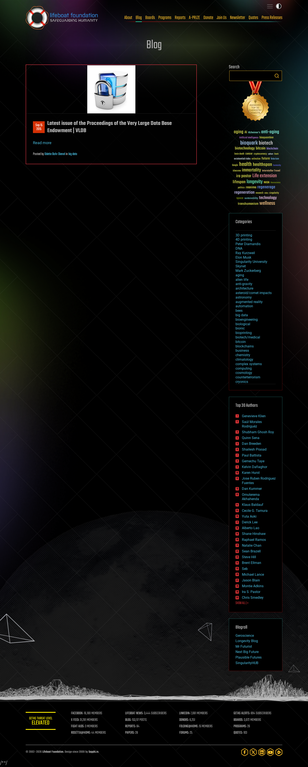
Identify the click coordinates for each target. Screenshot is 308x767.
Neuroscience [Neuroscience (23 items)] (275, 183)
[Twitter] (253, 752)
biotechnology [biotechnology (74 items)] (245, 148)
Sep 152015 (39, 127)
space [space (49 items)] (239, 198)
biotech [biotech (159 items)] (266, 143)
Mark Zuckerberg (248, 271)
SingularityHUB (246, 663)
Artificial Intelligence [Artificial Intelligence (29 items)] (248, 137)
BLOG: (128, 720)
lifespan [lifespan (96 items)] (239, 182)
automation (244, 306)
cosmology (243, 373)
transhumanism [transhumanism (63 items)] (248, 204)
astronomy (243, 297)
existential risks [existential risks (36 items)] (242, 159)
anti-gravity (243, 284)
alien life (241, 280)
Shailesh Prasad (254, 449)
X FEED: (75, 720)
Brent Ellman (251, 563)
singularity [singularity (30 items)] (274, 193)
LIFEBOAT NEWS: (134, 713)
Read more (42, 143)
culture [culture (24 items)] (270, 154)
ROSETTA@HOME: (81, 733)
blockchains (244, 346)
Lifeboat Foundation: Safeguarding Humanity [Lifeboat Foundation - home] (62, 17)
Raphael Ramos (254, 540)
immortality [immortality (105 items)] (251, 170)
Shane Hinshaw (254, 534)
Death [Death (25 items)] (276, 154)
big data (72, 154)
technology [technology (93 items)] (268, 198)
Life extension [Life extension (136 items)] (264, 176)
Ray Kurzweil (245, 253)
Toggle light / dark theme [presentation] (278, 6)
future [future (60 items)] (266, 159)
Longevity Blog (246, 641)
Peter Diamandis (248, 244)
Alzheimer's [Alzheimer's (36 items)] (254, 132)
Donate (208, 17)
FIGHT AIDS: (77, 726)
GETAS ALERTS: (242, 713)
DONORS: (184, 720)
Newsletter (237, 17)
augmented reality (249, 302)
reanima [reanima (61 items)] (251, 187)
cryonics (241, 382)
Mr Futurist (243, 646)
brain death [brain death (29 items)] (239, 154)
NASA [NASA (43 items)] (267, 182)
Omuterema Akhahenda (251, 497)
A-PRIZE (194, 17)
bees (239, 311)
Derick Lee (250, 522)
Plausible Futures (248, 657)
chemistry (242, 355)
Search (277, 76)
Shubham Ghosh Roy (258, 432)
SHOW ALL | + (242, 603)
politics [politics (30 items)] (241, 187)
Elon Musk (243, 257)
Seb (245, 569)
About (128, 17)
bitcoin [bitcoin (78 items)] (260, 148)
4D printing (243, 239)
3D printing (243, 235)
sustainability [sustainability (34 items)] (251, 198)
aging (239, 275)
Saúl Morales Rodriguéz (252, 424)
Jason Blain (251, 580)
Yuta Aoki (249, 516)
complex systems (248, 364)
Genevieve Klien (254, 416)
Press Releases (272, 17)
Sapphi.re (93, 751)
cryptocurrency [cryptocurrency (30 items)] (260, 154)
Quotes (253, 17)
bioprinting (243, 333)
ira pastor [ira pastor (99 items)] (243, 176)
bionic (240, 328)
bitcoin (240, 342)
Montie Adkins (253, 586)
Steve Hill (249, 557)
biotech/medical (247, 337)
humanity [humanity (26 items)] (277, 165)
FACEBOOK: (77, 713)
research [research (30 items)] (259, 193)
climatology (244, 359)
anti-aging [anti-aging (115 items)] (270, 132)
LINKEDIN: (184, 713)
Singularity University (251, 262)
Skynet (240, 266)
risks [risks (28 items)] (266, 193)
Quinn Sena (250, 438)
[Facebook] (244, 752)
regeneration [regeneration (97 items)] (244, 192)
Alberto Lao (250, 528)
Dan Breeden (251, 444)
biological (242, 324)
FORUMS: (184, 733)
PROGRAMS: (240, 726)
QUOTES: (238, 733)
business (242, 350)
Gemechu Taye (253, 461)
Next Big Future (247, 652)
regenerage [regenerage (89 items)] (266, 187)
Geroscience (244, 636)
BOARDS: (238, 720)
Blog (139, 17)
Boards (150, 17)
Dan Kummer (252, 489)
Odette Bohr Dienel (54, 154)
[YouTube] (270, 752)
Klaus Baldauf (252, 505)
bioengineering (246, 320)
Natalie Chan (251, 545)
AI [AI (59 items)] (245, 132)
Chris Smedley (253, 598)
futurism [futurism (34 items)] (275, 159)
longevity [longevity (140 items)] (255, 182)
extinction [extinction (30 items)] (256, 159)
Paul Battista (251, 455)
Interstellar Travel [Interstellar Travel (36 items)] (271, 171)
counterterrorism (247, 377)
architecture (244, 288)
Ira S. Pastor (251, 592)
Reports (180, 17)
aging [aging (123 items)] (238, 132)
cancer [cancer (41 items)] (249, 154)
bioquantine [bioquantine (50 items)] (266, 137)
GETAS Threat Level (40, 721)
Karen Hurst (251, 473)
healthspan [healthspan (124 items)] (262, 164)
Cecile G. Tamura (255, 511)
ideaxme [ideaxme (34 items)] (237, 171)
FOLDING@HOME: (188, 726)
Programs (164, 17)
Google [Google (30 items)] (235, 165)
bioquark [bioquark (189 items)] (249, 143)
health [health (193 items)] (245, 164)
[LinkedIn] (261, 752)
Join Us (222, 17)
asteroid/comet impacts (253, 293)
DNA (238, 248)
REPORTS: (130, 726)
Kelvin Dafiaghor (254, 467)
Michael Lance (253, 574)
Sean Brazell (251, 551)
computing (243, 368)
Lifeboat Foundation (52, 751)
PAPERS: (130, 733)
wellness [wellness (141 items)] (267, 203)
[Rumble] (278, 752)
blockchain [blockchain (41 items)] (272, 149)
